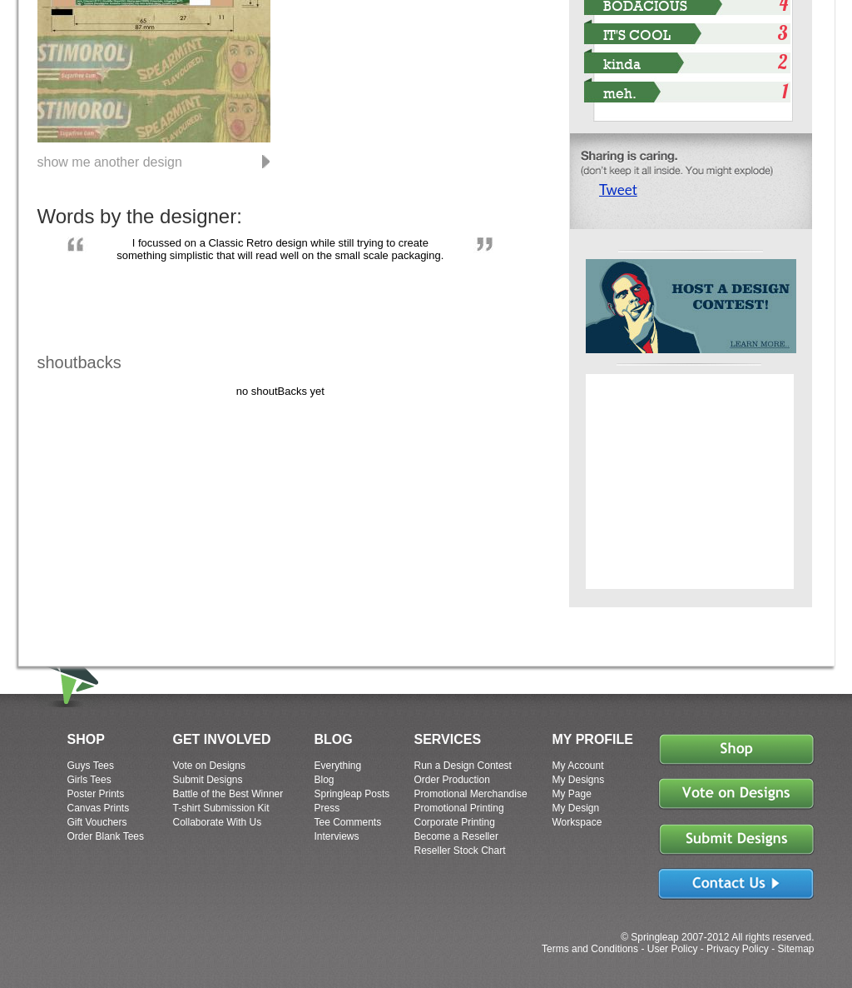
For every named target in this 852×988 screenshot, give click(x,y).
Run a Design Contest (463, 765)
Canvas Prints (98, 808)
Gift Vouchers (97, 822)
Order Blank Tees (106, 836)
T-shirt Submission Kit (221, 808)
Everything (338, 765)
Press (327, 808)
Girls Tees (89, 780)
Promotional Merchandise (471, 794)
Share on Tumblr (676, 223)
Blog (324, 780)
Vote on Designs (209, 765)
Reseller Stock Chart (460, 850)
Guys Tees (90, 765)
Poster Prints (96, 794)
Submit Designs (208, 780)
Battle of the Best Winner (228, 794)
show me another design (109, 161)
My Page (572, 794)
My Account (578, 765)
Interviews (337, 836)
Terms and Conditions (590, 949)
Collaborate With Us (217, 822)
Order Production (452, 780)
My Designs (578, 780)
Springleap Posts (352, 794)
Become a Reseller (456, 836)
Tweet (618, 189)
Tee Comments (348, 822)
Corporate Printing (454, 822)
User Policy (672, 949)
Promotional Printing (459, 808)
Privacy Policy (737, 949)
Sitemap (795, 949)
